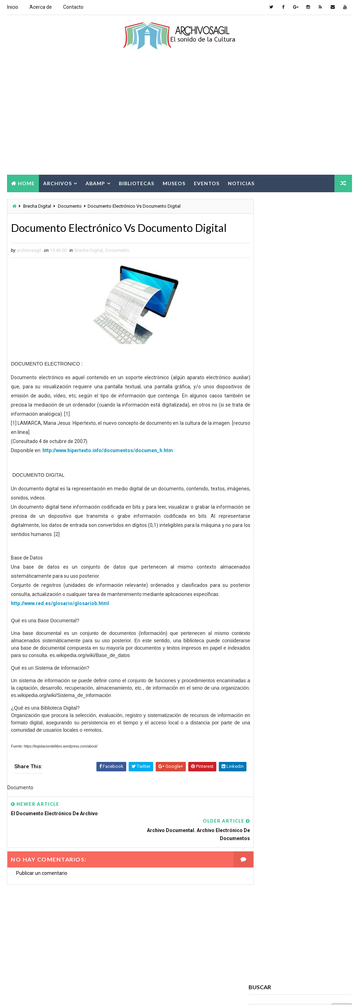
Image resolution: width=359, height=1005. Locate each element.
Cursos (312, 773)
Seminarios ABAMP (271, 872)
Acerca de (40, 7)
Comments (334, 462)
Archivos (57, 183)
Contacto (73, 7)
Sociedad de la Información (281, 884)
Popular (300, 462)
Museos (174, 183)
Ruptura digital (269, 859)
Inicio (12, 7)
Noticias (241, 183)
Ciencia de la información (279, 761)
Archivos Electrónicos (277, 712)
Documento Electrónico (278, 810)
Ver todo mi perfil (267, 364)
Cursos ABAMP (267, 786)
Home (26, 183)
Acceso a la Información (278, 675)
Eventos (206, 183)
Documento (70, 206)
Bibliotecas (136, 183)
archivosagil (270, 354)
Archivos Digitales (272, 700)
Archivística (265, 737)
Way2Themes (67, 993)
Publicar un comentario (41, 857)
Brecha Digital (37, 206)
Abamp (95, 183)
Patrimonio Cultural (274, 847)
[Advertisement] (179, 118)
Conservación (267, 773)
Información (304, 822)
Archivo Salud (267, 687)
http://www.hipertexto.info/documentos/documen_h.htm (107, 451)
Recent (266, 462)
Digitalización (267, 798)
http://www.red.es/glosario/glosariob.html (60, 604)
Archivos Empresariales (278, 724)
